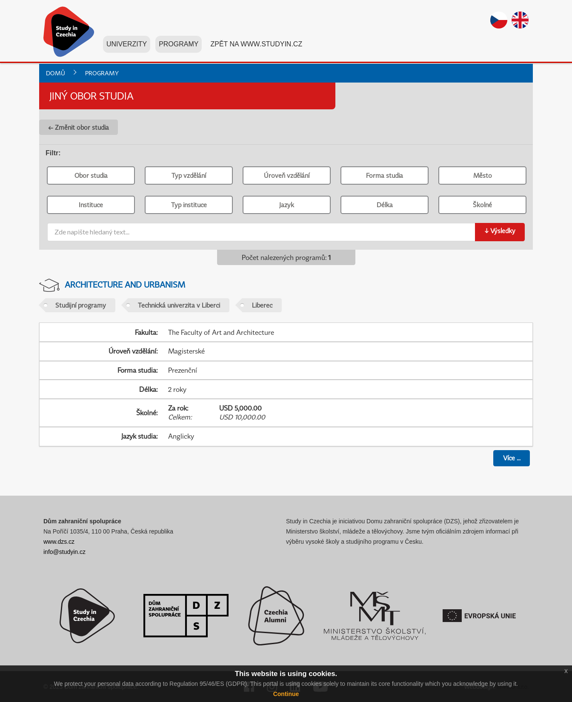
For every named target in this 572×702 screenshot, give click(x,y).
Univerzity (126, 46)
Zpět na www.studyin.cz (256, 46)
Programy (178, 46)
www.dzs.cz (58, 541)
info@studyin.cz (64, 551)
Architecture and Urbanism (125, 284)
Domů (55, 73)
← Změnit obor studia (78, 127)
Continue (286, 694)
